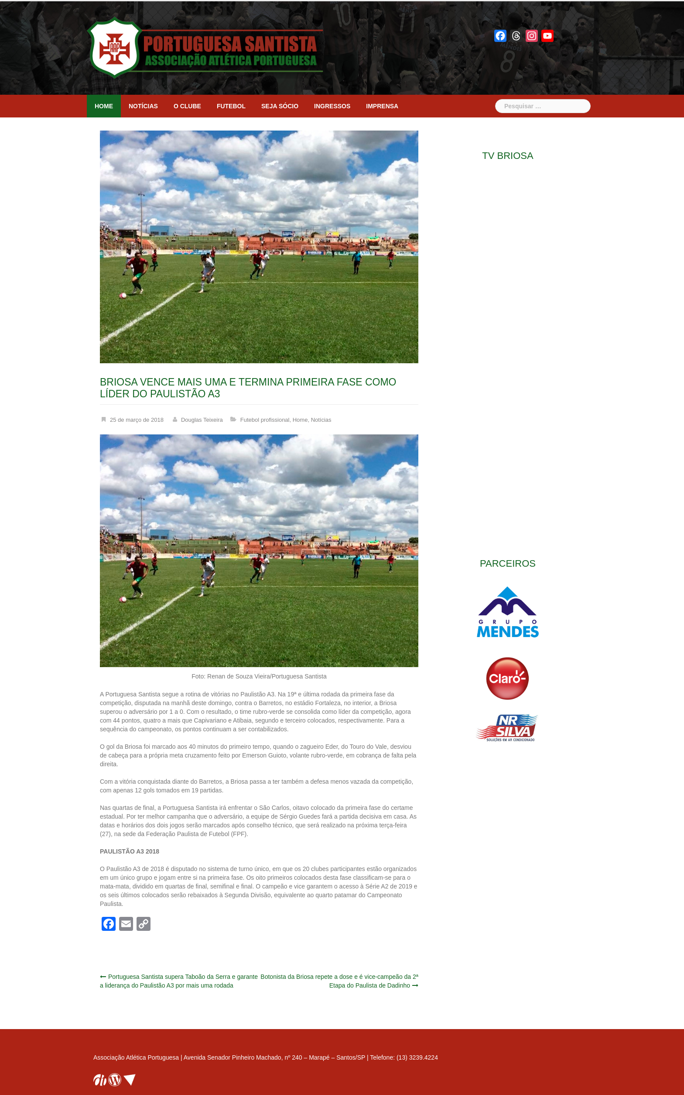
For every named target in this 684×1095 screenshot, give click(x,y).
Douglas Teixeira (202, 420)
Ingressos (332, 106)
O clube (187, 106)
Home (104, 106)
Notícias (143, 106)
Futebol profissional (265, 420)
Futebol (231, 106)
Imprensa (382, 106)
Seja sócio (279, 106)
